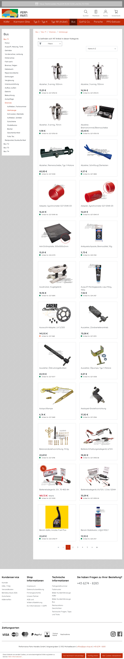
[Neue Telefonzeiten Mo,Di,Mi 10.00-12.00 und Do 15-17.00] (62, 4)
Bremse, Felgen (11, 68)
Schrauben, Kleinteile (15, 117)
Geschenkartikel (13, 135)
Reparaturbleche (11, 75)
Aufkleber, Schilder (14, 120)
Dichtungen (9, 79)
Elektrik (8, 94)
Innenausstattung (12, 87)
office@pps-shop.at (84, 646)
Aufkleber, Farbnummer (16, 109)
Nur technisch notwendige (73, 656)
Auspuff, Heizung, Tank (14, 49)
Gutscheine (11, 124)
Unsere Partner (33, 596)
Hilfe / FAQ (6, 586)
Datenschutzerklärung (35, 589)
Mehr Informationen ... (15, 657)
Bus (6, 37)
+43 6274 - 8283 (88, 583)
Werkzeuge (11, 113)
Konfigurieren (93, 656)
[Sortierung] (101, 51)
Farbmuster (56, 589)
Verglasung (9, 83)
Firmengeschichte (34, 593)
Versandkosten (7, 589)
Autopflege (9, 102)
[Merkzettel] (95, 14)
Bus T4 (6, 154)
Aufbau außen (10, 90)
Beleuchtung (10, 98)
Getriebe (8, 53)
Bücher (10, 132)
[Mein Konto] (105, 14)
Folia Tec (10, 139)
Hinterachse (9, 60)
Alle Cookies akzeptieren (111, 656)
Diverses (8, 105)
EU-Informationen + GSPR (37, 606)
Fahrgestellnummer (59, 586)
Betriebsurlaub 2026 (9, 593)
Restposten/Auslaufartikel (15, 143)
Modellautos (12, 128)
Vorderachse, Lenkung (14, 57)
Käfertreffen (6, 599)
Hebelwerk (9, 72)
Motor (7, 46)
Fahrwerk (9, 64)
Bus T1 (6, 42)
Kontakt (5, 583)
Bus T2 (6, 146)
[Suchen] (85, 14)
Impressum (31, 586)
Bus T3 (6, 150)
